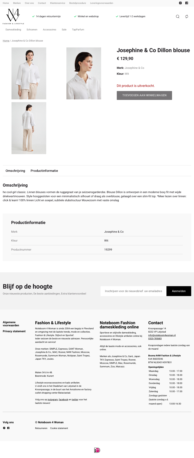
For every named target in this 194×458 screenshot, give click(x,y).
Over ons (29, 3)
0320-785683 (155, 339)
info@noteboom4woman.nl (162, 335)
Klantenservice (57, 3)
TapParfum (78, 29)
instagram (53, 400)
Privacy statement (14, 331)
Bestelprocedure (77, 3)
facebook (63, 400)
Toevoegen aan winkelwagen (144, 95)
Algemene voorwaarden (11, 324)
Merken (17, 3)
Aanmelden (179, 291)
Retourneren (41, 428)
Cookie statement (59, 428)
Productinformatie (44, 171)
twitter (75, 400)
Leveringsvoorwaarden (101, 3)
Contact (42, 3)
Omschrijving (15, 171)
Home (6, 3)
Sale (64, 29)
